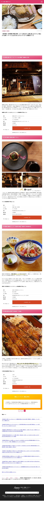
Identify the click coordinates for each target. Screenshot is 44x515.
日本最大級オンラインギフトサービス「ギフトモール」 (30, 496)
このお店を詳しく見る (27, 128)
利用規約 (23, 495)
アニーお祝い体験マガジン (6, 1)
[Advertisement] (11, 45)
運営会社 (4, 495)
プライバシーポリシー (11, 495)
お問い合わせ (18, 495)
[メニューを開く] (41, 2)
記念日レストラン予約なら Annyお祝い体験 (12, 496)
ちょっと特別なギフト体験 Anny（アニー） (33, 495)
